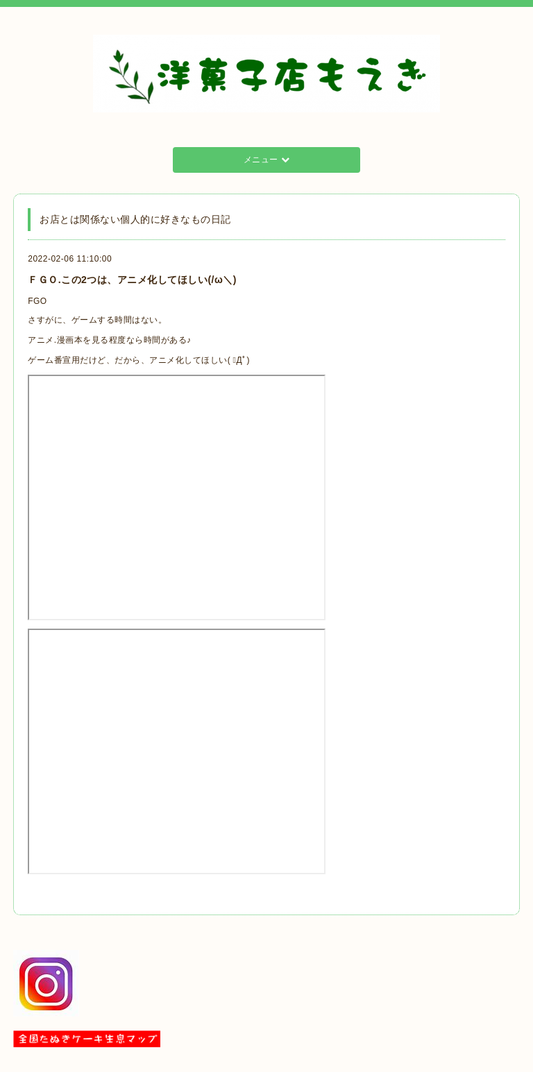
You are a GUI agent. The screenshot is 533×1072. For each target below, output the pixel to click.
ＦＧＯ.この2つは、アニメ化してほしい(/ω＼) (132, 279)
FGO (37, 301)
